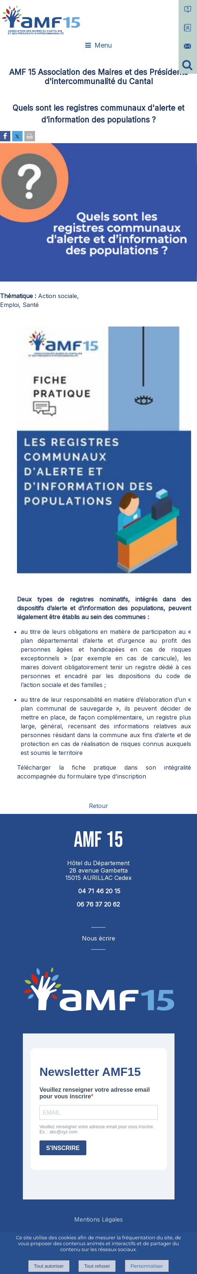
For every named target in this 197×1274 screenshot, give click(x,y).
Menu (103, 45)
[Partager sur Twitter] (17, 136)
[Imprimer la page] (29, 136)
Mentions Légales (98, 1219)
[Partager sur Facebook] (5, 136)
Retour (98, 805)
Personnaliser (147, 1266)
